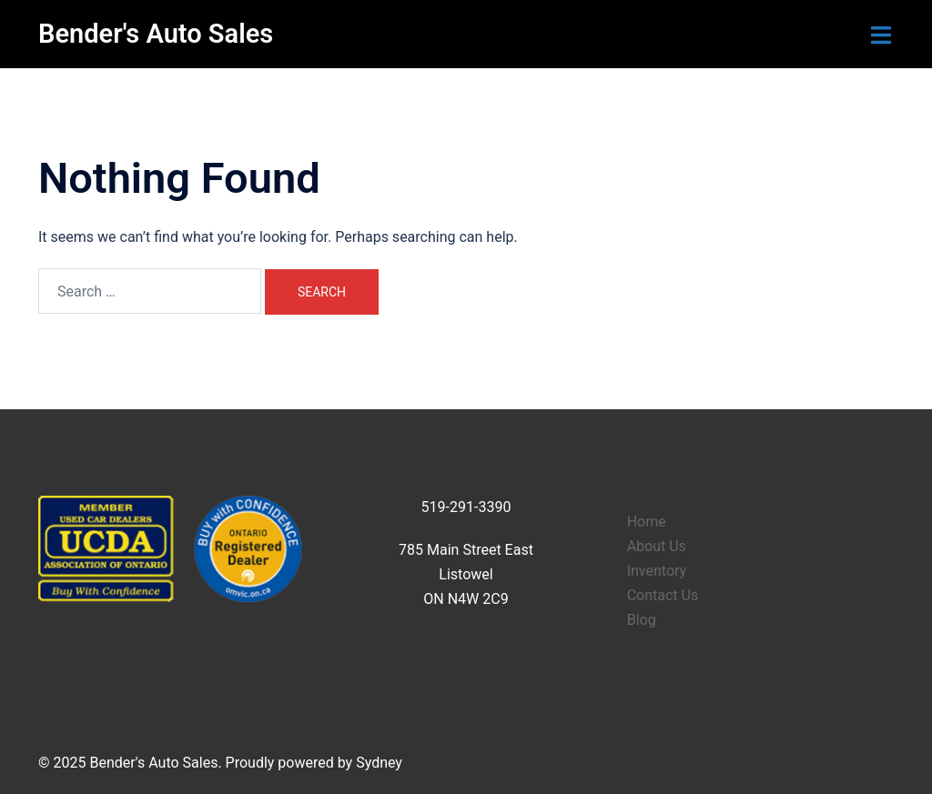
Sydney (379, 762)
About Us (656, 546)
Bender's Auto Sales (155, 33)
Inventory (657, 570)
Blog (641, 619)
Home (646, 521)
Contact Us (663, 595)
